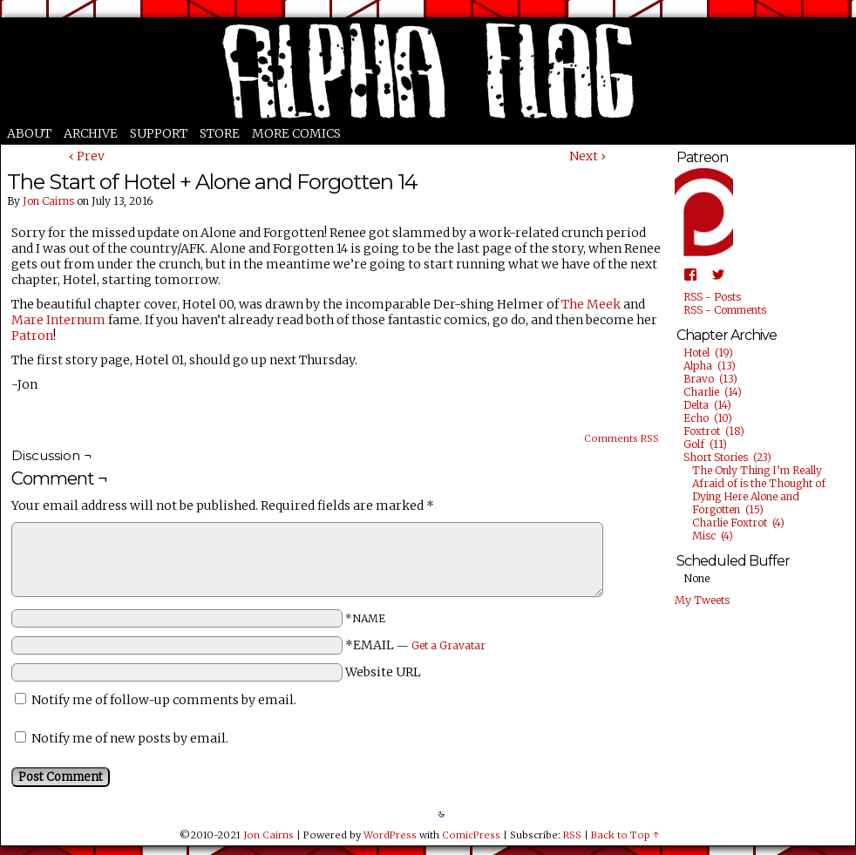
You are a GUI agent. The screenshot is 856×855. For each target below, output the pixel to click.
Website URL (383, 672)
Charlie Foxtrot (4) (738, 522)
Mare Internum (58, 320)
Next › (587, 156)
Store (220, 133)
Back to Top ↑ (625, 835)
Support (158, 133)
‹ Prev (87, 156)
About (29, 133)
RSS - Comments (724, 309)
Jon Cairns (48, 200)
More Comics (296, 133)
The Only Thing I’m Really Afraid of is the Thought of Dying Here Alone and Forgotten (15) (758, 490)
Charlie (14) (712, 391)
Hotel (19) (708, 352)
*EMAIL (415, 645)
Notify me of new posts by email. (129, 738)
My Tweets (702, 600)
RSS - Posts (712, 296)
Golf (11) (705, 444)
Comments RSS (621, 438)
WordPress (390, 835)
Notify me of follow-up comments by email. (163, 700)
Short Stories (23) (727, 457)
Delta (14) (707, 404)
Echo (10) (707, 417)
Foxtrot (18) (713, 431)
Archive (91, 133)
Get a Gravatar (448, 645)
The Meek (591, 304)
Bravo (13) (710, 378)
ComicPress (471, 835)
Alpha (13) (709, 365)
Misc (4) (712, 535)
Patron (32, 335)
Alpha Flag (428, 70)
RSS (572, 835)
